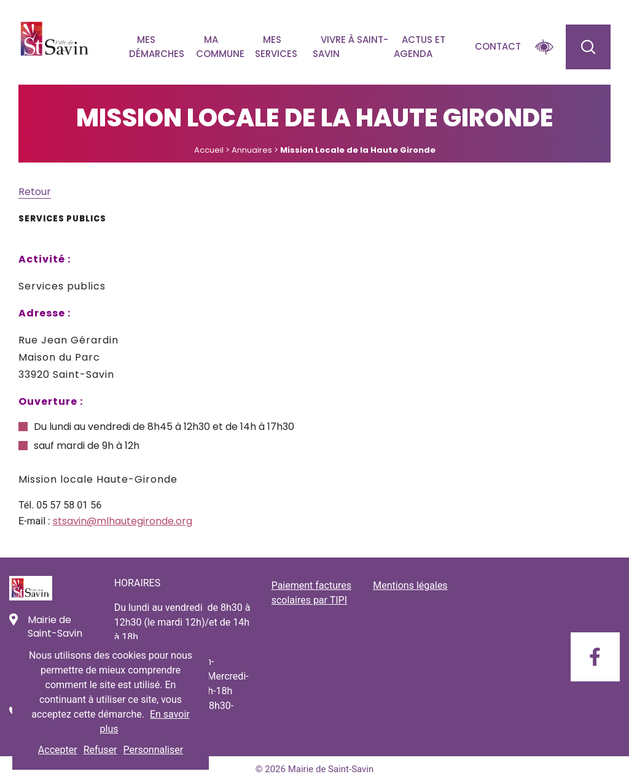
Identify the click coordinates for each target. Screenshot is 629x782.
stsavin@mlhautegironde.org (122, 521)
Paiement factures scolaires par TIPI (311, 593)
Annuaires (252, 150)
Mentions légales (410, 585)
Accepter (57, 750)
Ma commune (220, 46)
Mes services (276, 46)
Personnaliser (153, 750)
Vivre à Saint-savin (350, 46)
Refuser (100, 750)
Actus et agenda (419, 46)
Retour (34, 192)
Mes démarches (156, 46)
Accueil (209, 150)
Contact (498, 46)
